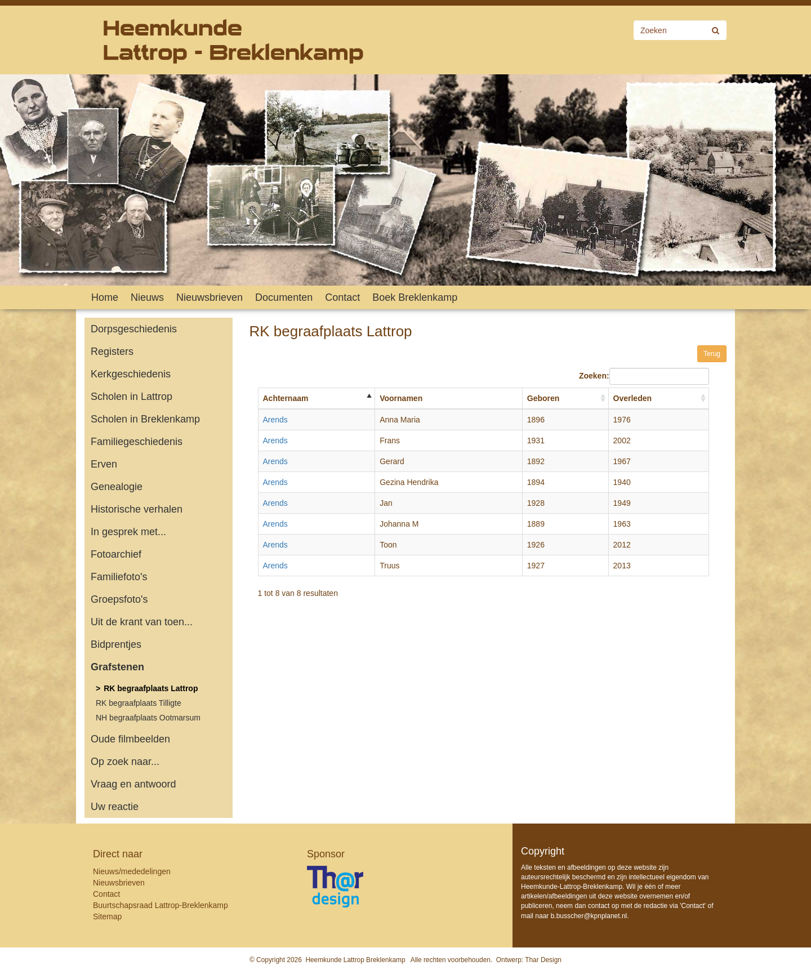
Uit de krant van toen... (142, 622)
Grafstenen (117, 667)
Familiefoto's (119, 576)
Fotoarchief (116, 554)
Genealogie (116, 486)
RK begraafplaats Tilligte (138, 703)
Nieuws (147, 297)
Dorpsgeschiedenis (134, 329)
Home (104, 297)
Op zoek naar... (125, 761)
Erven (104, 464)
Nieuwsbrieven (209, 297)
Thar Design (543, 960)
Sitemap (107, 916)
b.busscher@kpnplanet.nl (589, 916)
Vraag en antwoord (133, 784)
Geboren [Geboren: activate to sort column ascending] (543, 398)
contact (599, 906)
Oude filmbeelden (130, 739)
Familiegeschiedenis (136, 441)
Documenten (284, 297)
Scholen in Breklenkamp (145, 419)
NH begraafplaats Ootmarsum (148, 717)
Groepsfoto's (119, 599)
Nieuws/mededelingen (132, 871)
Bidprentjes (116, 644)
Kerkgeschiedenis (131, 374)
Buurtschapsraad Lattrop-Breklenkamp (160, 905)
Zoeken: (644, 376)
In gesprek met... (128, 531)
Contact (342, 297)
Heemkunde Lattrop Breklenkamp (355, 960)
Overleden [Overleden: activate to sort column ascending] (632, 398)
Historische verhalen (136, 509)
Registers (112, 351)
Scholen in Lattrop (131, 396)
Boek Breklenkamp (414, 297)
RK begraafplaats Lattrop (151, 688)
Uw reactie (115, 806)
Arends (275, 419)
